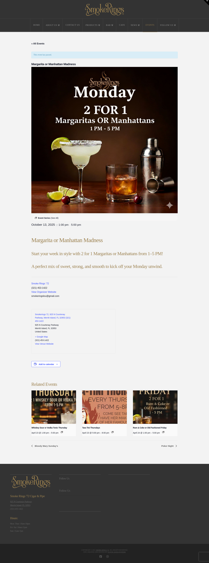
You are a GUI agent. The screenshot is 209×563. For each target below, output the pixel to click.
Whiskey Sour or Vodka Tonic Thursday (49, 428)
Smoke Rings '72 (102, 550)
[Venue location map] (92, 331)
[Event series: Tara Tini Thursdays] (112, 432)
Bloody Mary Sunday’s (46, 446)
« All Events (37, 43)
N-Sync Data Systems (117, 552)
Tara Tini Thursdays (91, 428)
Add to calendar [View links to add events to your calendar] (46, 364)
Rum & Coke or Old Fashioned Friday (150, 428)
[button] (206, 3)
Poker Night (167, 446)
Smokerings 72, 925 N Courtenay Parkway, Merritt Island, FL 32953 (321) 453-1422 (52, 317)
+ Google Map (41, 337)
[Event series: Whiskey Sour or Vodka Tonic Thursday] (62, 432)
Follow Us (64, 478)
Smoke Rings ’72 (40, 283)
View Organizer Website (43, 292)
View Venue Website (44, 344)
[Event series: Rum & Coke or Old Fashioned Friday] (163, 432)
